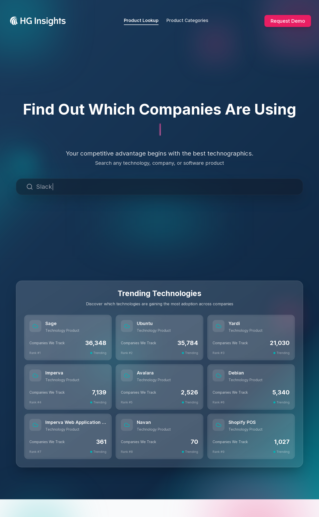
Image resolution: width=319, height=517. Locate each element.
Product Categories (187, 20)
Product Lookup (141, 21)
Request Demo (287, 21)
